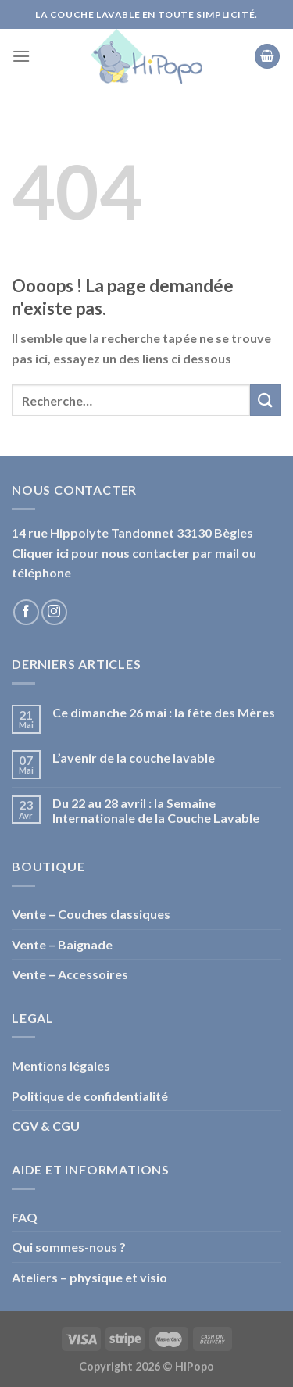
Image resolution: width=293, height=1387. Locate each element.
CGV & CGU (46, 1125)
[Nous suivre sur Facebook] (26, 612)
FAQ (25, 1217)
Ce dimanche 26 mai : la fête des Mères (163, 712)
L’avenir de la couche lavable (133, 757)
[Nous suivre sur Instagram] (54, 612)
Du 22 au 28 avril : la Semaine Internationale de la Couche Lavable (155, 810)
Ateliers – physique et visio (89, 1277)
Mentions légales (61, 1065)
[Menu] (21, 56)
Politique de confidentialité (90, 1096)
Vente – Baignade (62, 944)
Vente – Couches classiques (91, 913)
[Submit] (265, 399)
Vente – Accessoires (70, 974)
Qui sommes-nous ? (69, 1246)
